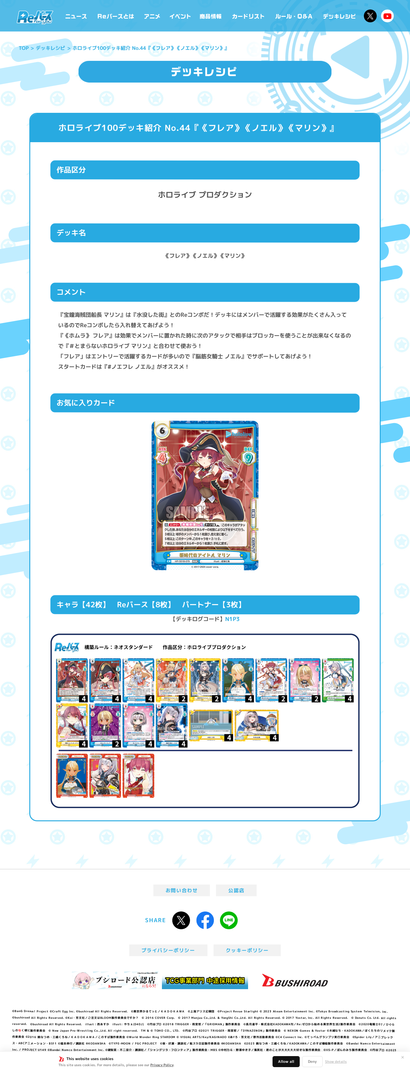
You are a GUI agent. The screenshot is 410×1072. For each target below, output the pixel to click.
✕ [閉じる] (403, 1057)
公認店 (236, 890)
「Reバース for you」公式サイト (35, 17)
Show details (336, 1061)
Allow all (286, 1061)
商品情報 (211, 15)
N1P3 (232, 619)
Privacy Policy (161, 1065)
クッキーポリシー (247, 950)
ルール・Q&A (294, 15)
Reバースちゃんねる (387, 15)
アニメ (152, 15)
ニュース (76, 15)
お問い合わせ (182, 890)
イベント (180, 15)
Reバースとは (115, 15)
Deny (312, 1061)
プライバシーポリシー (168, 950)
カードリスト (249, 15)
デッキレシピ (339, 15)
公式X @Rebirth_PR (370, 15)
